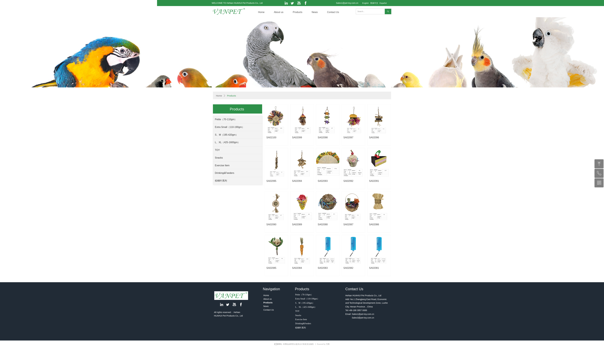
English (365, 3)
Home (219, 95)
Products (231, 95)
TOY (217, 150)
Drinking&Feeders (224, 173)
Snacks (219, 157)
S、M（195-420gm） (226, 134)
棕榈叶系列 (221, 180)
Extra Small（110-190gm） (229, 127)
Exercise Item (222, 165)
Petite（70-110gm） (226, 119)
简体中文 (374, 3)
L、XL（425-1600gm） (227, 142)
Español (383, 3)
